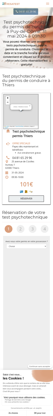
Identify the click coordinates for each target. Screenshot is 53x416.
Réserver (26, 198)
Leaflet (7, 126)
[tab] (9, 230)
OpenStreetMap (19, 126)
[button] (30, 106)
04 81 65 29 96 (26, 11)
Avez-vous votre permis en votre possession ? (27, 241)
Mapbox (6, 127)
